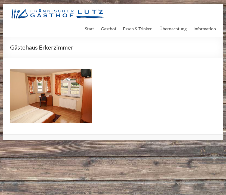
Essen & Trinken (138, 28)
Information (204, 28)
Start (89, 28)
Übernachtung (173, 28)
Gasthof (108, 28)
